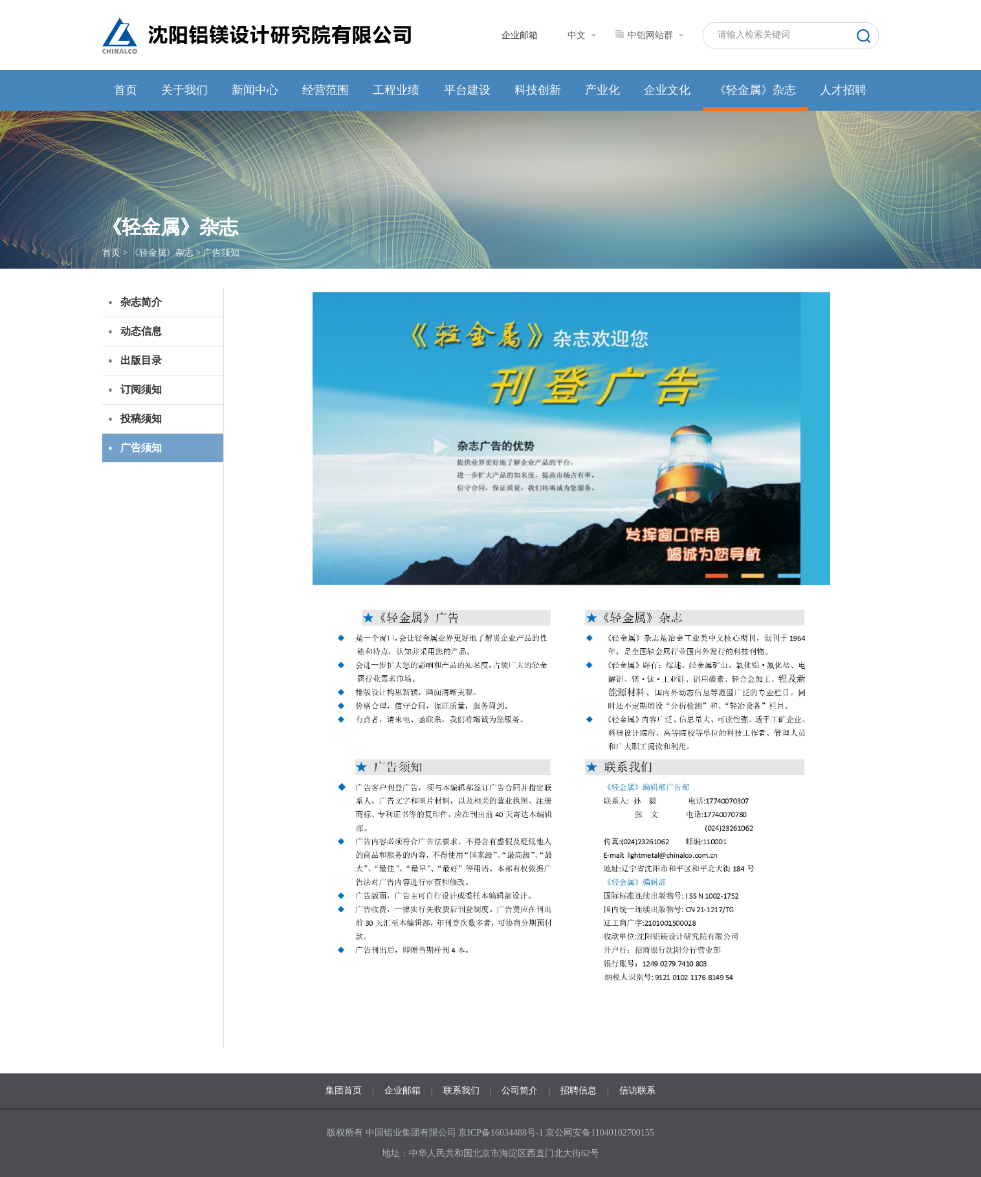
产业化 (602, 90)
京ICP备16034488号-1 (502, 1133)
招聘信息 (578, 1090)
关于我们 (184, 90)
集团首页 (343, 1090)
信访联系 (637, 1090)
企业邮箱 (520, 35)
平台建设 (467, 90)
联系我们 (461, 1090)
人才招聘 (843, 90)
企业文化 (667, 90)
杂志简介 (141, 302)
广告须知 (221, 253)
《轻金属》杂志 (755, 90)
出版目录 (141, 360)
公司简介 (520, 1090)
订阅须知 (141, 389)
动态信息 (141, 331)
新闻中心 (255, 90)
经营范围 (325, 90)
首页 (125, 90)
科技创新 (537, 90)
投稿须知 (141, 418)
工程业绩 (396, 90)
